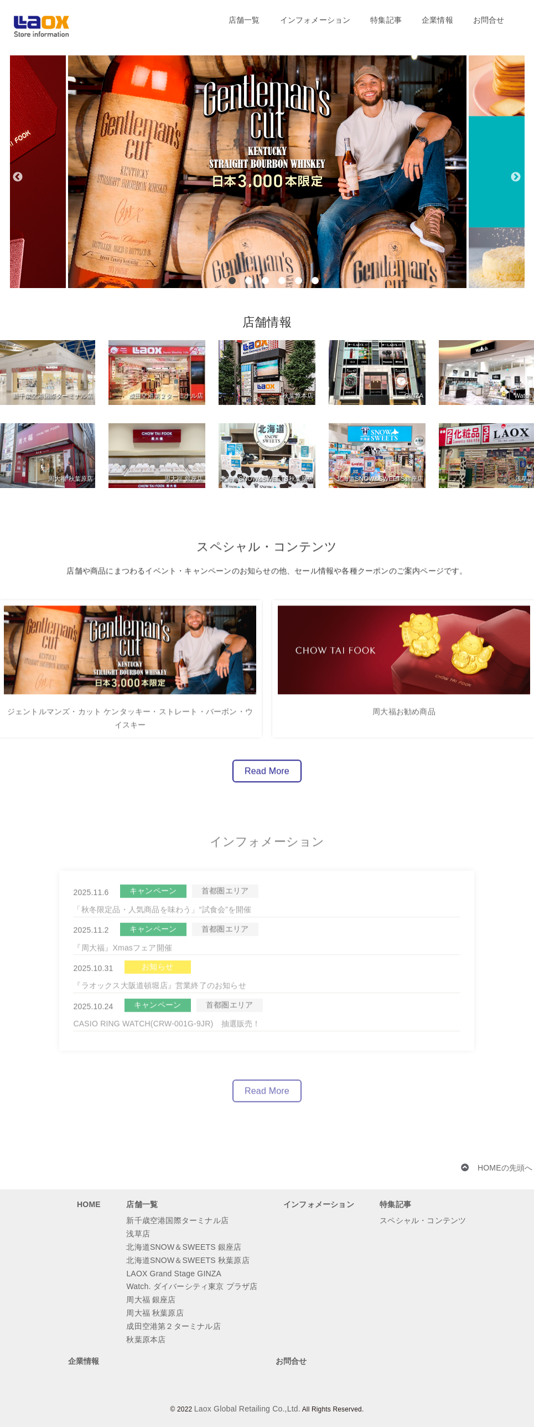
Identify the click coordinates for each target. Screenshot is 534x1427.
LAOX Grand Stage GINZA (173, 1273)
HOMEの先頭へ (505, 1167)
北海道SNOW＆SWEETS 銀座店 (183, 1247)
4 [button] (282, 280)
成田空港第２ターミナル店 (173, 1326)
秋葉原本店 (145, 1339)
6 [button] (315, 280)
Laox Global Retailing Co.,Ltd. (247, 1408)
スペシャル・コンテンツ (423, 1220)
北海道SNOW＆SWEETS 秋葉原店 (187, 1260)
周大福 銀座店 (150, 1299)
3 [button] (265, 280)
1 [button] (232, 280)
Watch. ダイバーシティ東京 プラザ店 (191, 1286)
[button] (18, 144)
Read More (267, 777)
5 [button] (298, 280)
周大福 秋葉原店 (155, 1312)
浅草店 (138, 1233)
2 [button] (248, 280)
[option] (267, 171)
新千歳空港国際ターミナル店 (177, 1220)
